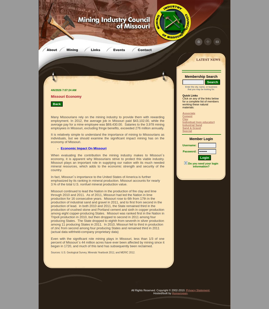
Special (187, 131)
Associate (188, 113)
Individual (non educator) (198, 122)
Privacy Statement (197, 290)
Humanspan (179, 293)
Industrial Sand (192, 125)
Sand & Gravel (191, 128)
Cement (187, 116)
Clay (185, 119)
